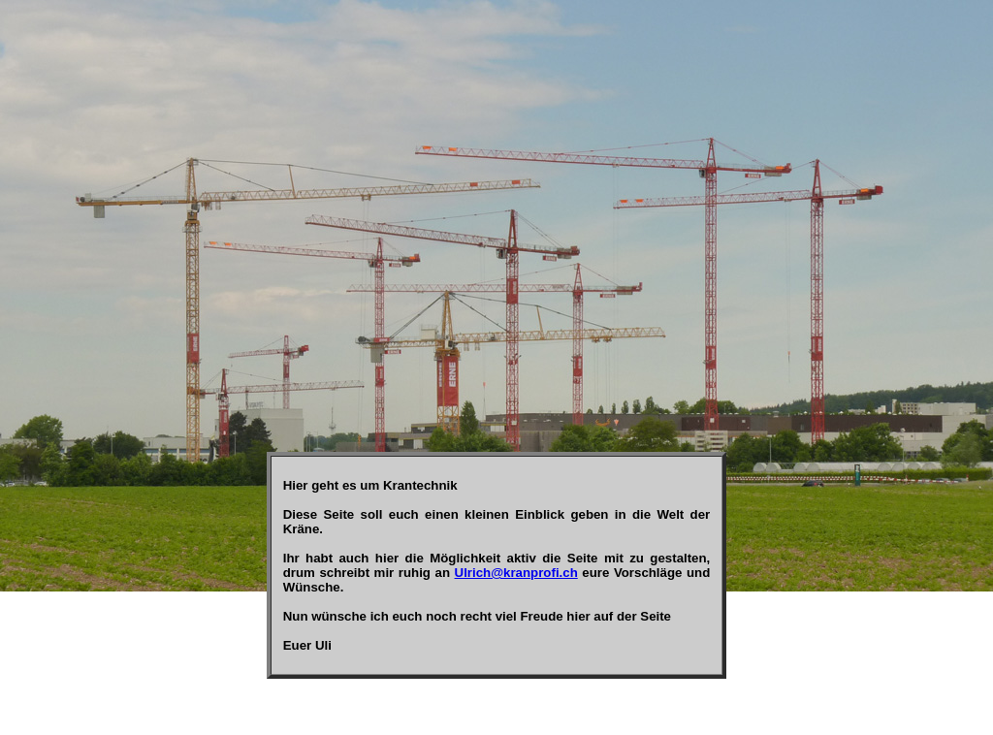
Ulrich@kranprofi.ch (516, 572)
